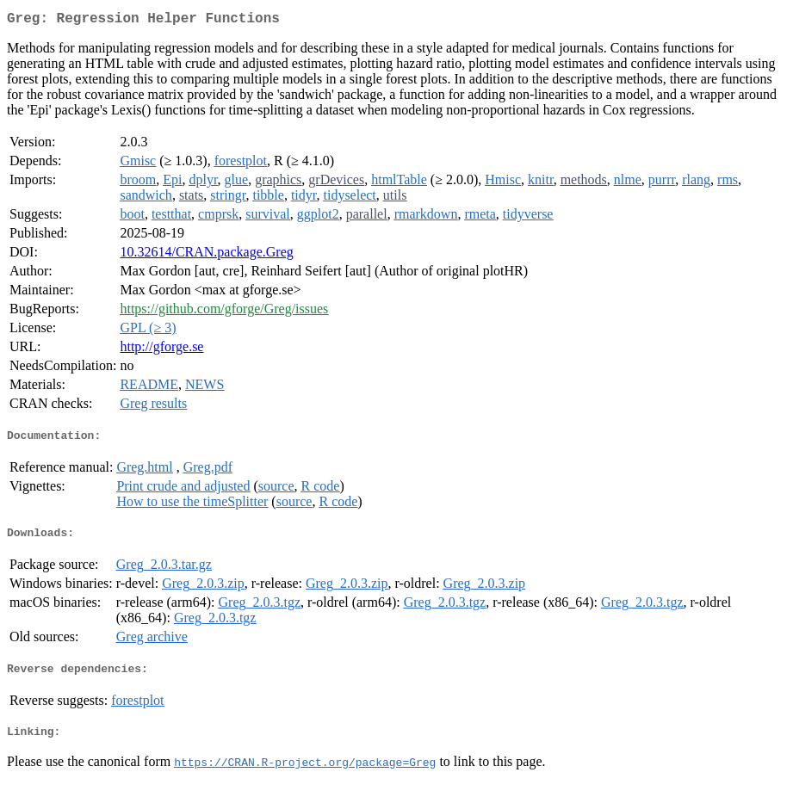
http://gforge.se (161, 350)
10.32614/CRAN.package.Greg (206, 255)
